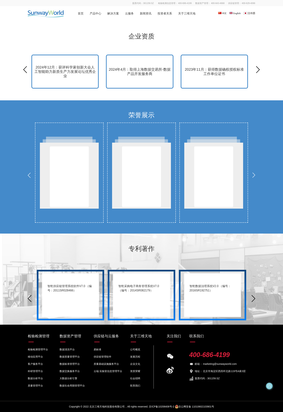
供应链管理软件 (102, 356)
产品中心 (95, 13)
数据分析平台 (35, 378)
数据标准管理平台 (70, 363)
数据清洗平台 (67, 349)
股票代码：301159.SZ (204, 379)
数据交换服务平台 (70, 371)
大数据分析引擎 (68, 378)
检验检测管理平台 (38, 349)
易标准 (97, 349)
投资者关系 (165, 13)
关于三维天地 (186, 13)
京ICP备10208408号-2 (162, 406)
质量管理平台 (35, 385)
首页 (81, 13)
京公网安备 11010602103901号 (194, 406)
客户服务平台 (35, 363)
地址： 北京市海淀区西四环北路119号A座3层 (217, 371)
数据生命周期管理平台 (72, 385)
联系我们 (135, 385)
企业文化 (135, 363)
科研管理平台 (35, 371)
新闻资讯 (145, 13)
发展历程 (135, 356)
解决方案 (113, 13)
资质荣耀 (135, 371)
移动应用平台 (35, 356)
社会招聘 (135, 378)
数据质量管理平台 (70, 356)
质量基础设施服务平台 (106, 363)
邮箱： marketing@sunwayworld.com (213, 364)
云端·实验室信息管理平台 (108, 371)
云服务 (129, 13)
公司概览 (135, 349)
